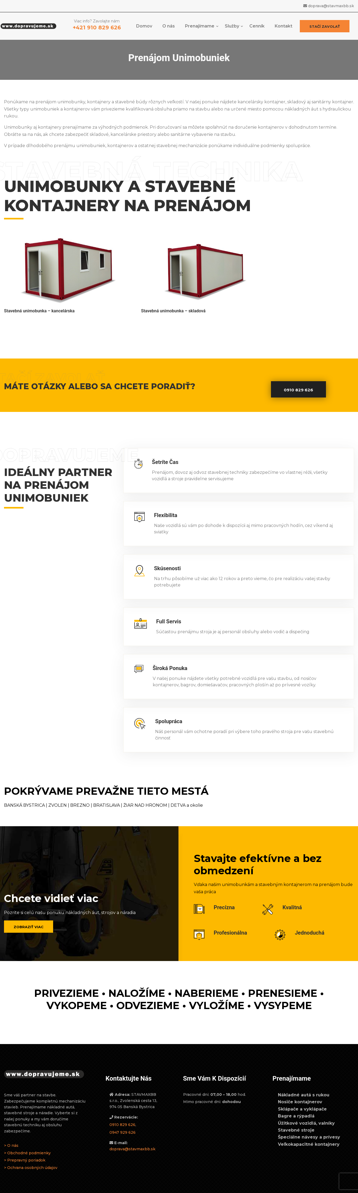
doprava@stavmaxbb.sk (331, 5)
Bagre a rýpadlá (296, 1106)
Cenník (257, 28)
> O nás (11, 1135)
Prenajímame (199, 28)
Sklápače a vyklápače (302, 1099)
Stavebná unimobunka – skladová (125, 292)
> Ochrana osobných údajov (30, 1157)
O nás (168, 28)
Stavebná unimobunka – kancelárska (39, 292)
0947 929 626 (122, 1122)
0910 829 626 (298, 380)
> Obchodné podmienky (27, 1143)
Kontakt (283, 28)
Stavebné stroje (296, 1120)
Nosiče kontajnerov (300, 1092)
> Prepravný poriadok (24, 1150)
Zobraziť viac (29, 917)
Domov (144, 28)
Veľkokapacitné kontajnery (309, 1134)
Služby (232, 28)
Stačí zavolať (322, 28)
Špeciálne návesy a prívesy (309, 1127)
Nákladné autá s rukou (303, 1085)
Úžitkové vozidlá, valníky (306, 1113)
